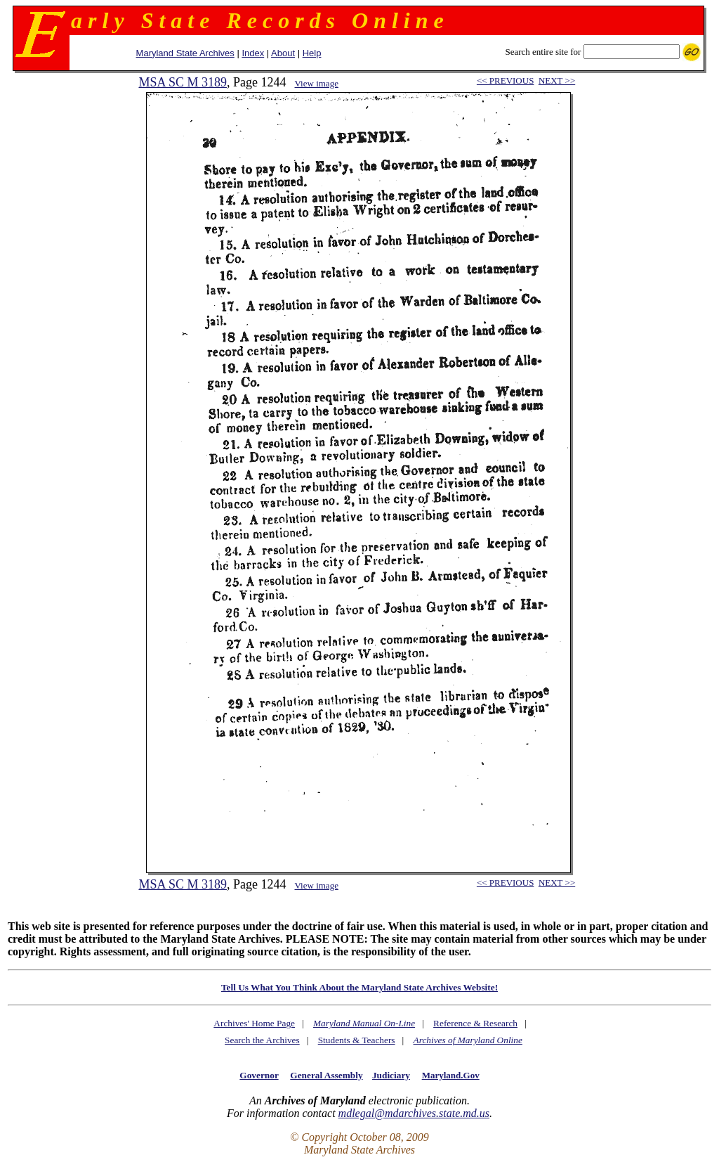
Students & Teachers (356, 1040)
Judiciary (391, 1075)
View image (316, 83)
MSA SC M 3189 (182, 82)
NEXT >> (557, 80)
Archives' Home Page (254, 1023)
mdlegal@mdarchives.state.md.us (413, 1113)
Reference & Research (475, 1023)
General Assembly (326, 1075)
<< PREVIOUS (505, 80)
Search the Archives (262, 1040)
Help (312, 53)
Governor (258, 1075)
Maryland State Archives (185, 53)
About (283, 53)
